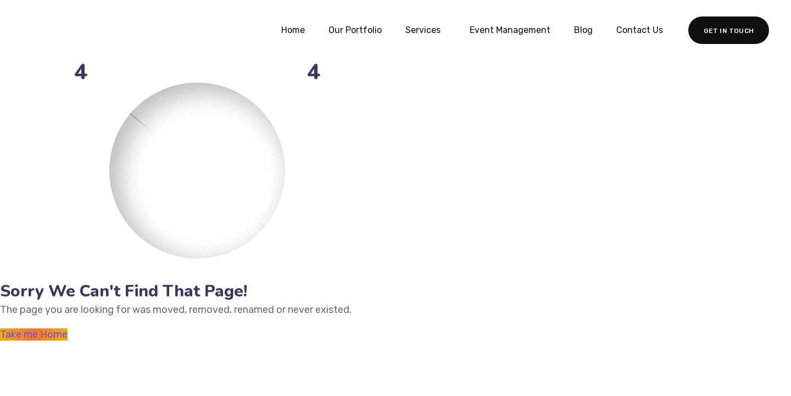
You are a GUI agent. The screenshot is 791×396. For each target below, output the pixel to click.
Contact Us (639, 30)
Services (423, 30)
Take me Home (34, 334)
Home (293, 30)
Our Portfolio (355, 30)
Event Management (510, 30)
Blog (583, 30)
